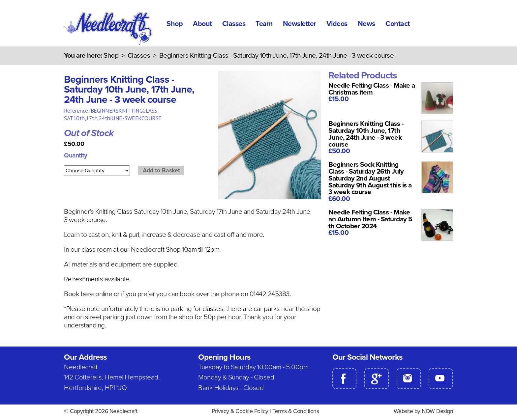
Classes (234, 23)
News (366, 23)
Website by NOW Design (423, 411)
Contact (397, 23)
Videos (337, 23)
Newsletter (299, 23)
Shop (175, 23)
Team (264, 23)
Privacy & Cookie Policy (240, 411)
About (202, 23)
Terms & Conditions (295, 411)
